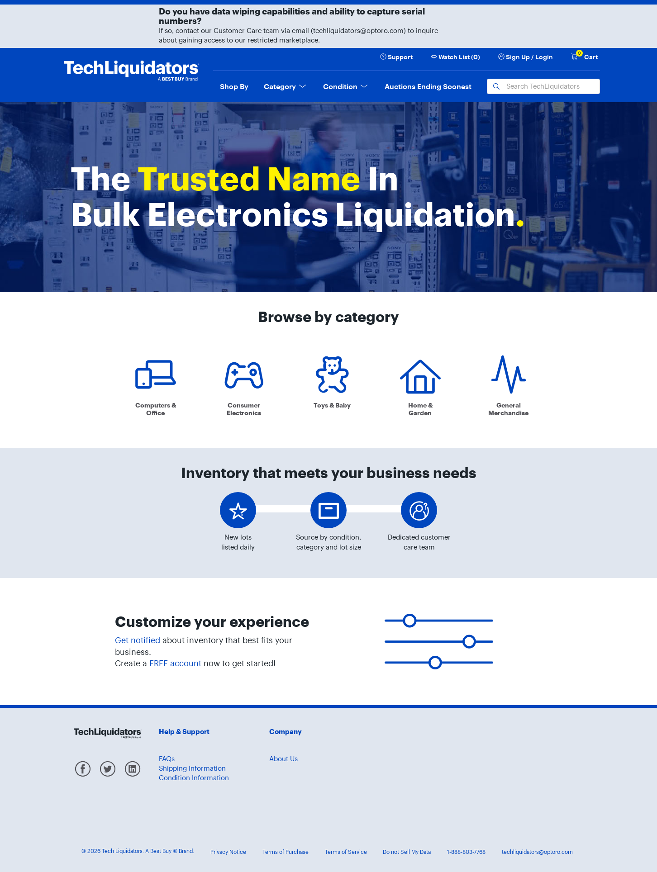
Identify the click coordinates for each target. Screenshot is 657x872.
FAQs (167, 758)
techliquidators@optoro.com (537, 851)
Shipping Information (192, 768)
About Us (283, 758)
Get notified (137, 640)
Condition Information (194, 777)
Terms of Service (346, 851)
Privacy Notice (228, 851)
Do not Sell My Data (407, 851)
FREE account (175, 663)
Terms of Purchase (285, 851)
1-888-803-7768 (466, 851)
